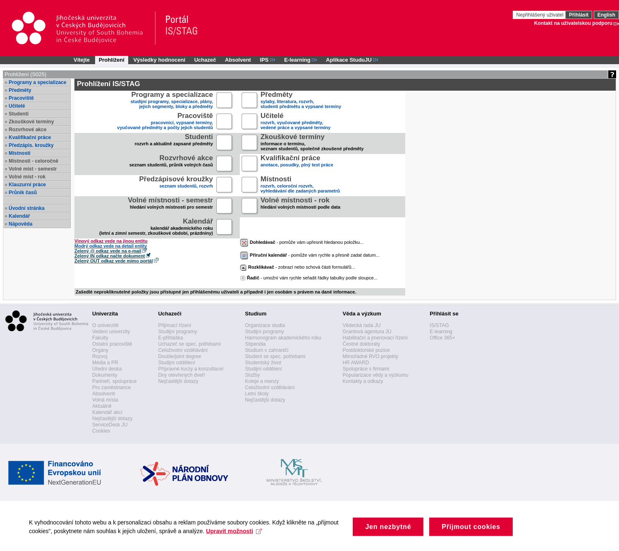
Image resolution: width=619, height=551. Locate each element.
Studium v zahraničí (266, 350)
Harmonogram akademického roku (283, 338)
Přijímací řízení (174, 325)
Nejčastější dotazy (112, 418)
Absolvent (238, 60)
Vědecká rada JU (362, 325)
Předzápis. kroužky (31, 145)
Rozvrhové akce (27, 129)
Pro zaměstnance (111, 387)
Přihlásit (578, 15)
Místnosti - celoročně (33, 161)
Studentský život (263, 363)
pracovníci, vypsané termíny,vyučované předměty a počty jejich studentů (165, 122)
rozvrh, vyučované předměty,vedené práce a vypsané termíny (295, 122)
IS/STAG (439, 325)
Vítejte (82, 60)
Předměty (20, 90)
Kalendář (19, 216)
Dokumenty (104, 375)
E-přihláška (170, 338)
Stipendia (255, 344)
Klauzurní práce (27, 185)
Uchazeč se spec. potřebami (189, 344)
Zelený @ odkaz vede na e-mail (107, 250)
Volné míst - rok (27, 177)
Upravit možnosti (233, 536)
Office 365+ (442, 338)
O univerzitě (105, 325)
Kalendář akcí (107, 412)
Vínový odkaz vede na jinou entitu (111, 240)
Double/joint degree (179, 356)
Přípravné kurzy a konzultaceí (190, 369)
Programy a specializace (37, 82)
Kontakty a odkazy (363, 381)
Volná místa (105, 400)
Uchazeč (205, 60)
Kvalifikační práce (30, 137)
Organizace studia (265, 325)
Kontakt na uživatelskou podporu (573, 23)
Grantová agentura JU (367, 331)
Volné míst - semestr (33, 169)
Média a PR (105, 363)
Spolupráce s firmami (366, 369)
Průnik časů (23, 192)
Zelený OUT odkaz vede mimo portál (113, 260)
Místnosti (20, 153)
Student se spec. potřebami (275, 356)
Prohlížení (111, 60)
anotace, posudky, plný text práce (297, 164)
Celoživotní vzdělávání (183, 350)
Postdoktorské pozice (366, 350)
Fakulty (100, 338)
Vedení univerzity (111, 331)
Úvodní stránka (27, 208)
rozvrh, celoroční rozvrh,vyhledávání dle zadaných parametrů (300, 185)
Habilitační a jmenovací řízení (375, 338)
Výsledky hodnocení (159, 60)
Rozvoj (100, 356)
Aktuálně (102, 406)
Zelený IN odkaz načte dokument (109, 255)
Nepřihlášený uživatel (540, 15)
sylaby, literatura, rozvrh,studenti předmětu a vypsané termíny (301, 101)
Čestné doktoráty (361, 344)
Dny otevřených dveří (181, 375)
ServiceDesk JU (109, 425)
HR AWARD (356, 363)
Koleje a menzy (262, 381)
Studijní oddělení (176, 363)
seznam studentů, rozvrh (176, 185)
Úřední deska (107, 369)
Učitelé (17, 106)
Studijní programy (177, 331)
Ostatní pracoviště (112, 344)
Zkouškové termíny (31, 122)
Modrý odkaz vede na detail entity (110, 245)
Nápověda (20, 224)
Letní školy (256, 394)
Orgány (100, 350)
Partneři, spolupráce (114, 381)
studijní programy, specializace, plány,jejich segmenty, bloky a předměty (172, 101)
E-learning (441, 331)
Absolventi (103, 394)
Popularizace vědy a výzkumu (376, 375)
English (606, 15)
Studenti (19, 114)
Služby (252, 375)
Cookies (101, 431)
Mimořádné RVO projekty (371, 356)
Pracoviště (21, 98)
